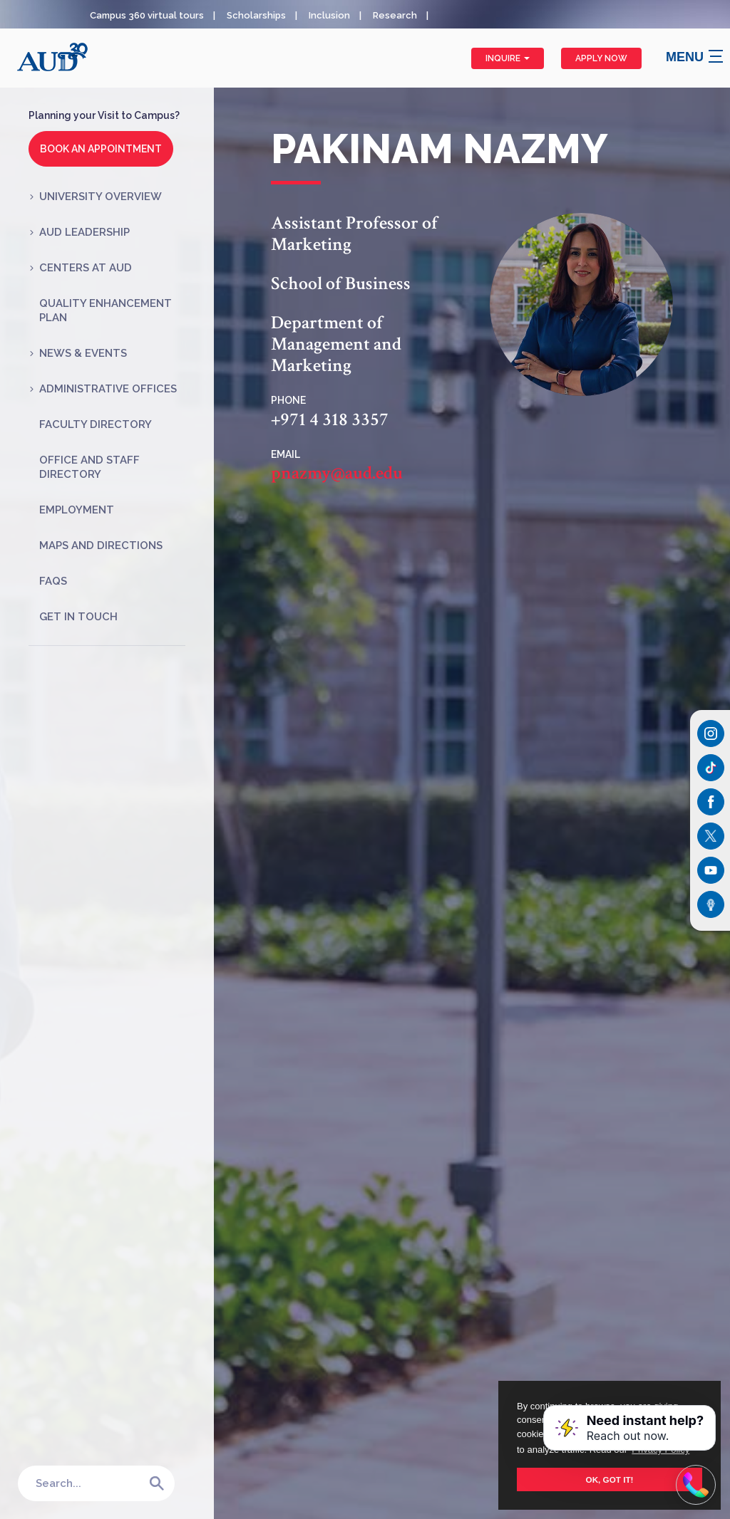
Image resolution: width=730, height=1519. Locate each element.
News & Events (83, 353)
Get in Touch (78, 616)
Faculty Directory (95, 424)
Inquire (507, 58)
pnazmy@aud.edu (337, 474)
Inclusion (329, 15)
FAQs (53, 581)
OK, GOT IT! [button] (610, 1479)
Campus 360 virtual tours (147, 15)
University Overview (100, 196)
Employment (76, 509)
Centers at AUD (85, 267)
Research (395, 15)
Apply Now (601, 58)
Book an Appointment (101, 149)
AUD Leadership (84, 232)
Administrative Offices (108, 388)
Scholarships (256, 15)
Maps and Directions (101, 545)
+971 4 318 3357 (330, 420)
